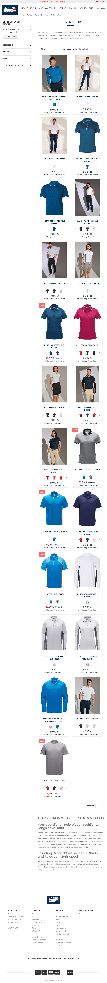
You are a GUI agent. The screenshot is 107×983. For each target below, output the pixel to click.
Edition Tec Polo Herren (54, 158)
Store (58, 945)
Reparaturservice (63, 942)
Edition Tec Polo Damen (87, 96)
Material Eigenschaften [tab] (13, 65)
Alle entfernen (11, 36)
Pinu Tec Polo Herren (54, 593)
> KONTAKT (13, 927)
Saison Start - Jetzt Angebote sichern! (53, 1)
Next (98, 228)
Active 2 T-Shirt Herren (87, 718)
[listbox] (54, 104)
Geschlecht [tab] (8, 45)
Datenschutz (61, 930)
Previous (75, 228)
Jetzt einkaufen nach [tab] (12, 23)
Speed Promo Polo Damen (87, 344)
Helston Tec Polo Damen (87, 283)
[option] (54, 104)
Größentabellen (39, 939)
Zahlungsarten (38, 921)
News (58, 918)
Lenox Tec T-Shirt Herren (54, 780)
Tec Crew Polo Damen (54, 407)
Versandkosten (60, 112)
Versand (35, 924)
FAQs (34, 916)
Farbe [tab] (5, 58)
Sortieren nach (70, 48)
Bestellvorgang (38, 918)
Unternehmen (62, 916)
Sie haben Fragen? (16, 916)
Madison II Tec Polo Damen (87, 469)
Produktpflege (38, 942)
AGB (34, 927)
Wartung (59, 939)
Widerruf (36, 930)
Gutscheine (37, 936)
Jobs (58, 924)
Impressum (61, 927)
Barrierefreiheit (62, 933)
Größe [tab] (6, 52)
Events (58, 921)
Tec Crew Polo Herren (54, 283)
